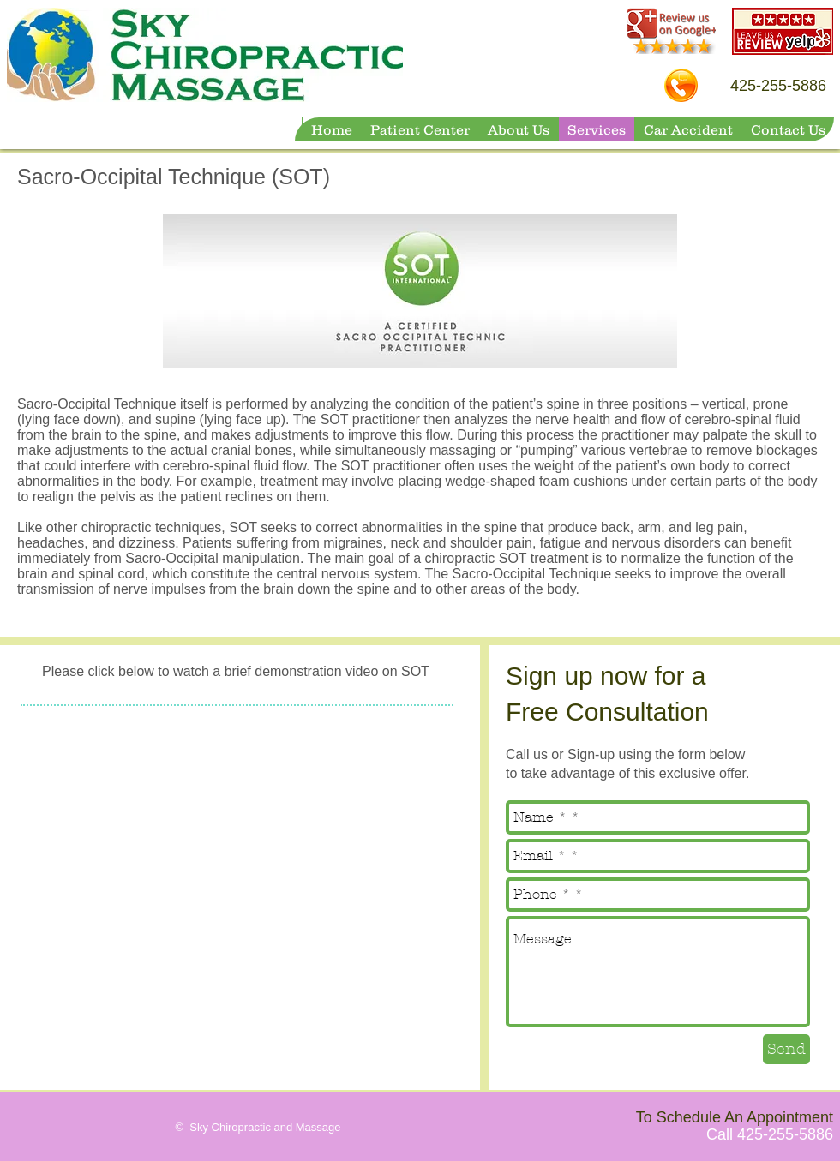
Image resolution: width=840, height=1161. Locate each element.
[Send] (786, 1049)
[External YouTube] (240, 848)
